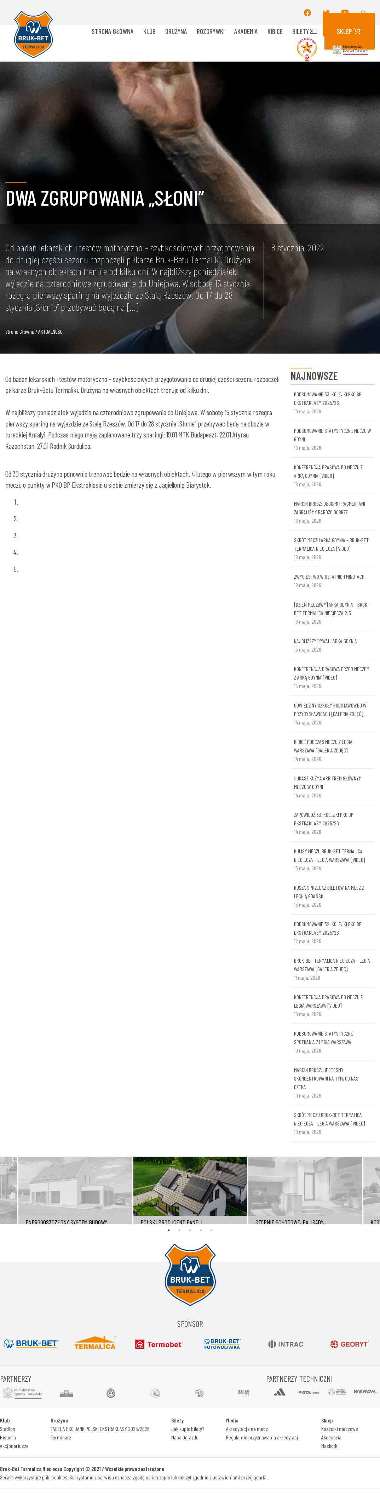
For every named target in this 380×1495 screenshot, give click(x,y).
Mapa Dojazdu (184, 1437)
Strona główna (113, 31)
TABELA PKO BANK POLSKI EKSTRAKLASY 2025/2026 (100, 1428)
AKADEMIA (246, 31)
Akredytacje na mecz (247, 1428)
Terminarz (61, 1437)
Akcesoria (331, 1437)
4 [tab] (200, 1230)
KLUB (149, 31)
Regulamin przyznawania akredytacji (263, 1437)
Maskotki (330, 1445)
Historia (8, 1437)
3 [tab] (190, 1230)
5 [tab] (211, 1230)
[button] (364, 12)
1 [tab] (168, 1230)
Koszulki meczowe (339, 1428)
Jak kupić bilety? (187, 1428)
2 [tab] (179, 1230)
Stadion (7, 1428)
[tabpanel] (190, 1190)
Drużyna (176, 31)
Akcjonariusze (14, 1445)
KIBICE (275, 31)
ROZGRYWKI (211, 31)
